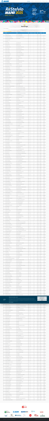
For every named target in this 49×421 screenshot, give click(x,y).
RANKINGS (28, 1)
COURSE (43, 1)
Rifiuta (42, 417)
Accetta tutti (42, 414)
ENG (46, 1)
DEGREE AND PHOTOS (38, 1)
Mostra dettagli (11, 419)
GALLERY (32, 1)
